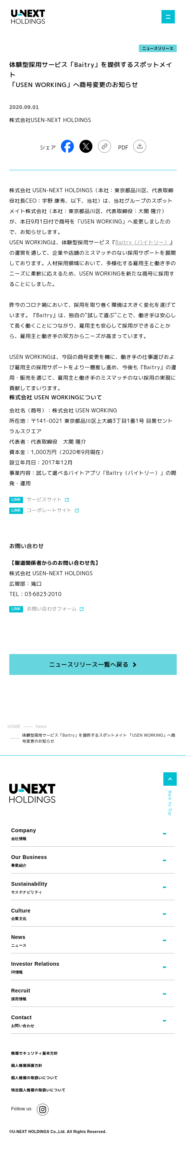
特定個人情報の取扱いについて (38, 1089)
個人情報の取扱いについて (34, 1077)
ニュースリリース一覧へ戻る (88, 664)
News (41, 726)
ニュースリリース (157, 48)
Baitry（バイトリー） (142, 242)
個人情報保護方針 (26, 1065)
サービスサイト (44, 499)
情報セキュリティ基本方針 (34, 1053)
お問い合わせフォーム (52, 608)
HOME (14, 726)
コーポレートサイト (49, 510)
